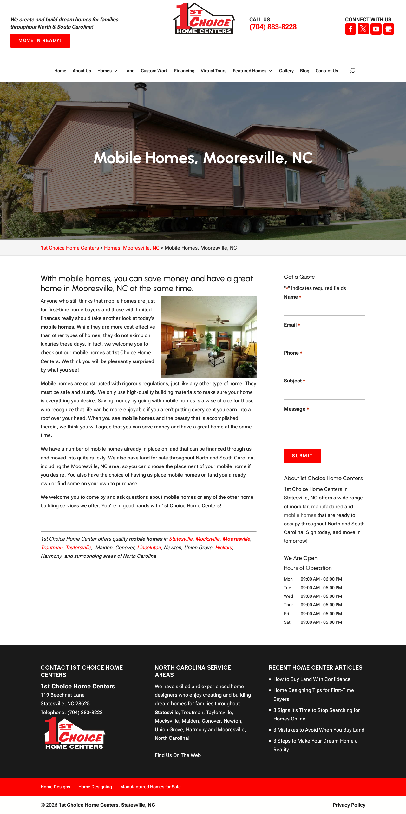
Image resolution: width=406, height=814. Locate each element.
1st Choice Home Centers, (107, 805)
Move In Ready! (40, 40)
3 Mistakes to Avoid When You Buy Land (318, 730)
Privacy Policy (349, 805)
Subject (294, 381)
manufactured (327, 507)
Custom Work (154, 70)
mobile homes (300, 515)
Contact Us (327, 70)
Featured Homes (249, 70)
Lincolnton (149, 547)
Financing (184, 70)
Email (292, 325)
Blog (304, 70)
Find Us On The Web (178, 755)
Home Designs (55, 786)
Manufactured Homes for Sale (150, 786)
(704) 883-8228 (273, 27)
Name (292, 297)
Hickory (223, 547)
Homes (104, 70)
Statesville (181, 539)
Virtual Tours (213, 70)
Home (60, 70)
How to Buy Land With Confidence (311, 679)
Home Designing (95, 786)
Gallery (286, 70)
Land (129, 70)
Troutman (51, 547)
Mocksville (207, 539)
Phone (293, 353)
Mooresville (236, 539)
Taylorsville (78, 547)
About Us (82, 70)
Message (296, 409)
